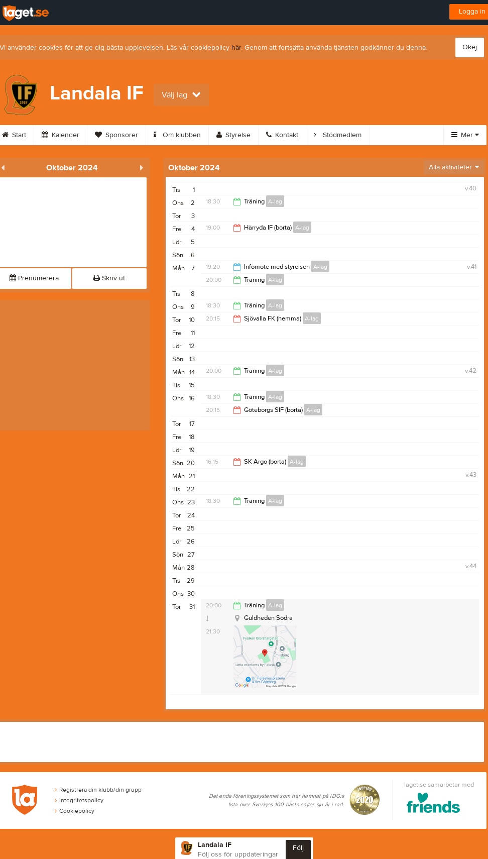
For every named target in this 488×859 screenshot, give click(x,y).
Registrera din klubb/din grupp (98, 790)
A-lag (275, 201)
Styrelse (233, 135)
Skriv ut (109, 278)
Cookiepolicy (74, 811)
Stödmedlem (337, 135)
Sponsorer (116, 135)
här (236, 47)
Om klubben (177, 135)
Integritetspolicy (79, 800)
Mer (465, 135)
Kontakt (282, 135)
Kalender (60, 135)
